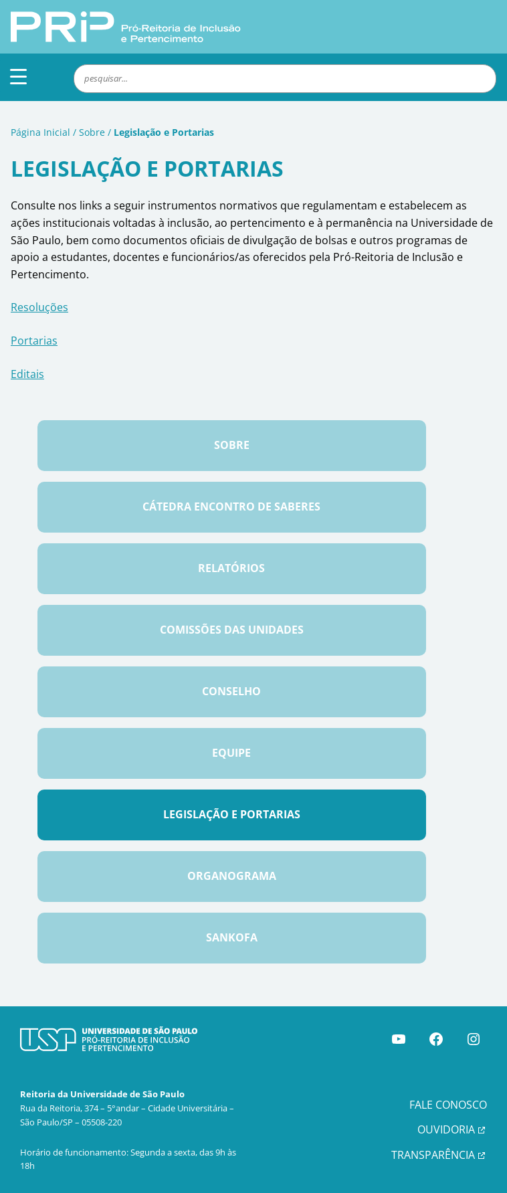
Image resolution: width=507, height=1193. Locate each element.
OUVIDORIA (446, 1129)
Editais (27, 374)
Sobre (92, 132)
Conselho (231, 691)
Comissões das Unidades (232, 629)
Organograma (231, 875)
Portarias (34, 340)
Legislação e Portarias (231, 814)
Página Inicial (40, 132)
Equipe (231, 752)
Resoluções (39, 307)
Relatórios (231, 568)
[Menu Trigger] (18, 76)
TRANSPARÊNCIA (433, 1155)
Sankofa (232, 937)
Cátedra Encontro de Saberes (231, 506)
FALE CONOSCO (448, 1104)
